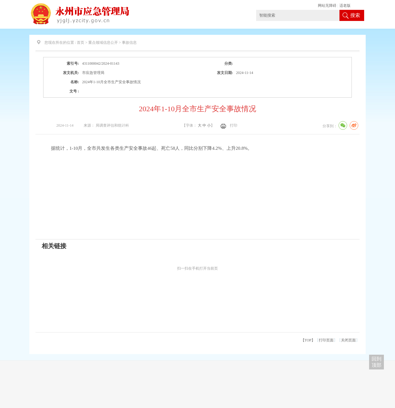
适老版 (345, 5)
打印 (233, 125)
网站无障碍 (327, 5)
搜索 (355, 15)
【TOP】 (308, 340)
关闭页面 (348, 340)
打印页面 (326, 340)
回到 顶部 (376, 362)
